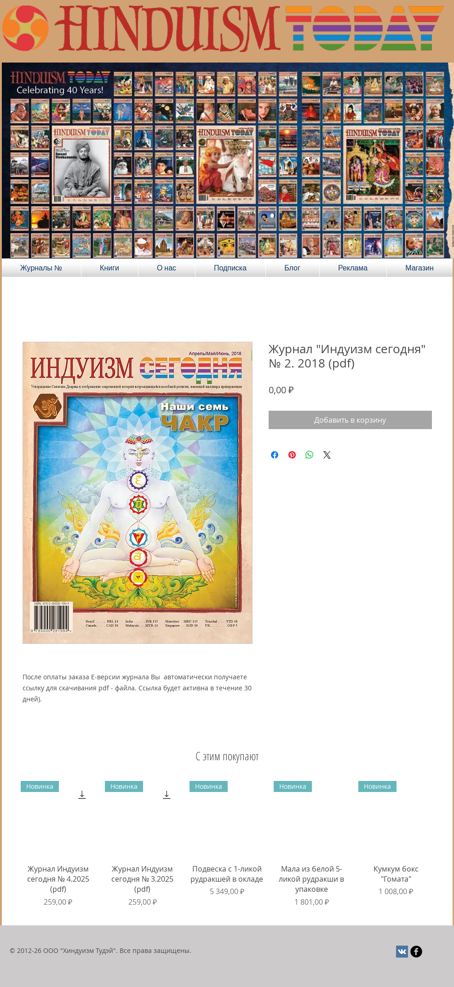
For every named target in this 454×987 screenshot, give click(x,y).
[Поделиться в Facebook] (274, 454)
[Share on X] (327, 454)
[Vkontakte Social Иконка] (402, 952)
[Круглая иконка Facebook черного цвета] (416, 952)
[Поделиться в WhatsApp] (309, 454)
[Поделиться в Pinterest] (292, 454)
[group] (227, 849)
